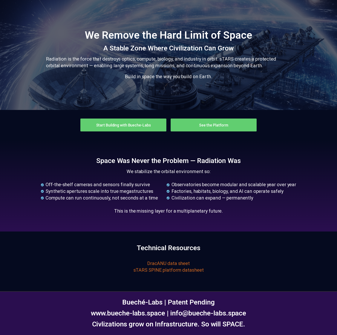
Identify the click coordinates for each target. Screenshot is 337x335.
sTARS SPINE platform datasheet (168, 270)
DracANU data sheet (168, 263)
